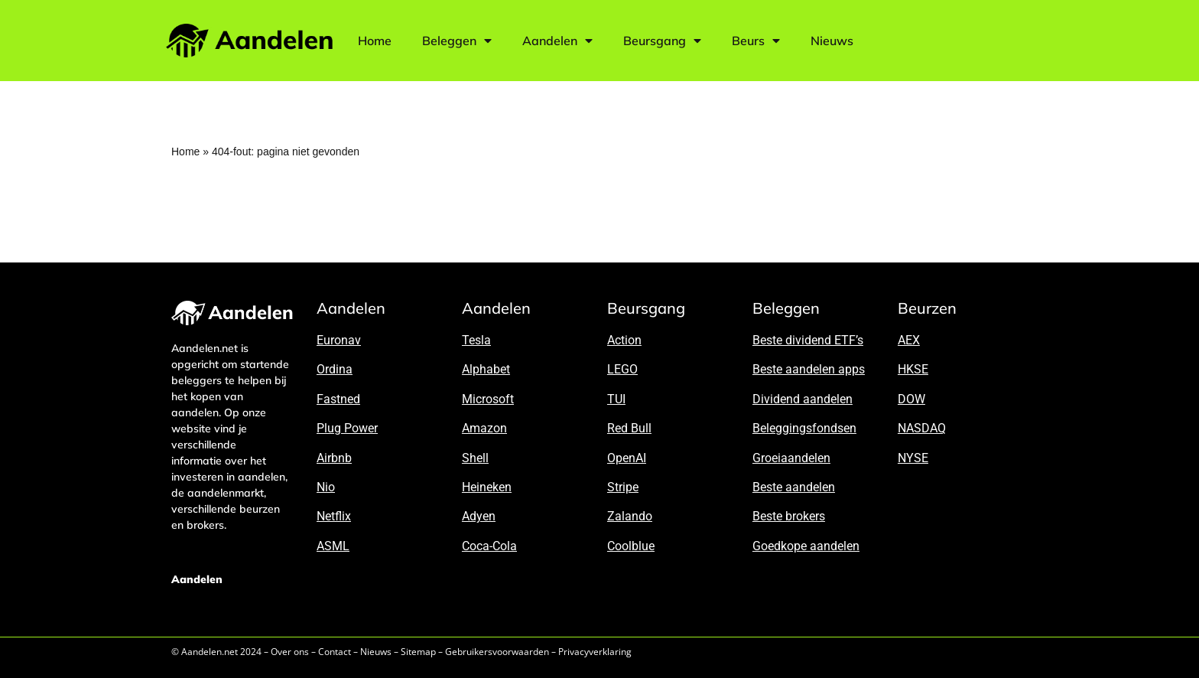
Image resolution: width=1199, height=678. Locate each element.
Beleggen (457, 40)
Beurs (756, 40)
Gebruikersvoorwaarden (497, 651)
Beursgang (662, 40)
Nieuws (832, 40)
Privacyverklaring (595, 651)
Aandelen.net (209, 651)
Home (375, 40)
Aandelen (557, 40)
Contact (334, 651)
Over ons (290, 651)
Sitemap (418, 651)
